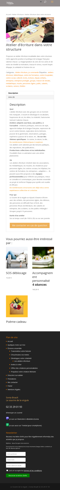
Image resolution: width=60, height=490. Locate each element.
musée (19, 83)
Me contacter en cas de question (29, 225)
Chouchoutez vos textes (20, 355)
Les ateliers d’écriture (22, 361)
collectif (19, 78)
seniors (16, 86)
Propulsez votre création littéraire (23, 372)
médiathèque (11, 83)
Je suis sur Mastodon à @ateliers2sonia (22, 419)
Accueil (8, 14)
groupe (32, 81)
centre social (10, 78)
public (38, 83)
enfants (43, 78)
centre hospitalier (46, 75)
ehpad (37, 78)
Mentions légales (14, 389)
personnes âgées (29, 83)
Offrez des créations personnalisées (24, 368)
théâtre (22, 86)
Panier (10, 386)
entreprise (10, 81)
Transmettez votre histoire (21, 351)
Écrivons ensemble (15, 348)
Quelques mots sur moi (16, 345)
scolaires (9, 86)
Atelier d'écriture (18, 14)
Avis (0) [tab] (11, 97)
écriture (31, 78)
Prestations (12, 379)
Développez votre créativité (21, 358)
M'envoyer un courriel (14, 413)
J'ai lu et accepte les (25, 470)
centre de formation (31, 75)
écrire (25, 78)
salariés (44, 83)
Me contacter (13, 382)
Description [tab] (13, 93)
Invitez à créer (16, 364)
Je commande (33, 72)
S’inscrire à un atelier (15, 375)
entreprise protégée (21, 81)
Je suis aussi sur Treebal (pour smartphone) (24, 425)
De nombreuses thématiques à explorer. (26, 142)
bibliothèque (18, 75)
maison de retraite (43, 81)
